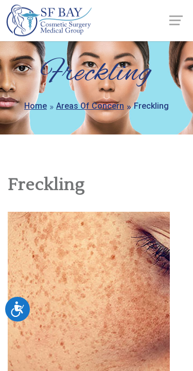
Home (35, 106)
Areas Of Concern (90, 106)
